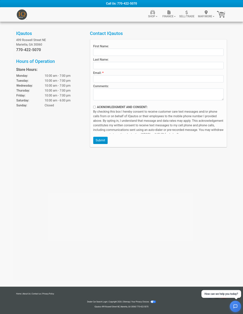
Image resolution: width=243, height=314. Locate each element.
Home (18, 294)
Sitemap (126, 302)
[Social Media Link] (217, 295)
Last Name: (101, 59)
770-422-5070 (28, 49)
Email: (97, 73)
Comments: (101, 86)
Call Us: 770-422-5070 (121, 3)
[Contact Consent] (94, 107)
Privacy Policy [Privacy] (48, 294)
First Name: (101, 46)
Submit (100, 140)
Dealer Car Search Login (97, 302)
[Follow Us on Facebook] (210, 295)
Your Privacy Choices (143, 302)
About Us (26, 294)
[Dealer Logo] (21, 14)
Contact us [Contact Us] (36, 294)
